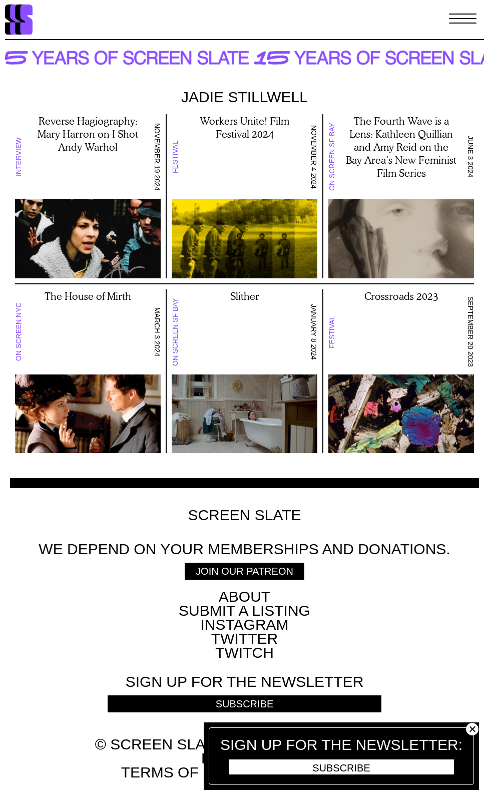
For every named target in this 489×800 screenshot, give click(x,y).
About (244, 596)
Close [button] (472, 729)
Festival (175, 156)
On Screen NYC (19, 331)
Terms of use (177, 772)
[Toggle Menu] (462, 19)
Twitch (244, 652)
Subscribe (341, 767)
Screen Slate (244, 515)
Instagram (244, 624)
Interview (19, 156)
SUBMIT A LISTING (244, 610)
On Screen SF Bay (332, 157)
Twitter (244, 638)
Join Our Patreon (244, 571)
